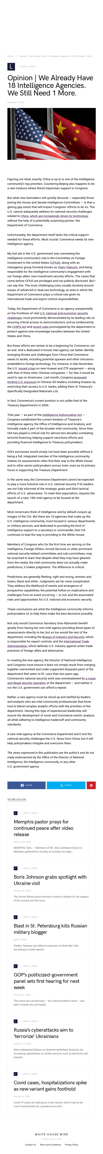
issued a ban (26, 368)
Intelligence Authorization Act (62, 415)
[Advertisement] (51, 22)
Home (10, 56)
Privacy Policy (71, 1144)
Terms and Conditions (50, 1144)
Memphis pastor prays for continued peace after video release (43, 828)
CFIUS (55, 262)
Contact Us (30, 1144)
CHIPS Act (19, 327)
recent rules (41, 327)
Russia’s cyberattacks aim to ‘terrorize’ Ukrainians (43, 1033)
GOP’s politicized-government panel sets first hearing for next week (46, 981)
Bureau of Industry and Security (63, 637)
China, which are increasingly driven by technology (54, 216)
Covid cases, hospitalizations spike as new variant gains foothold (50, 1086)
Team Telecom (68, 267)
